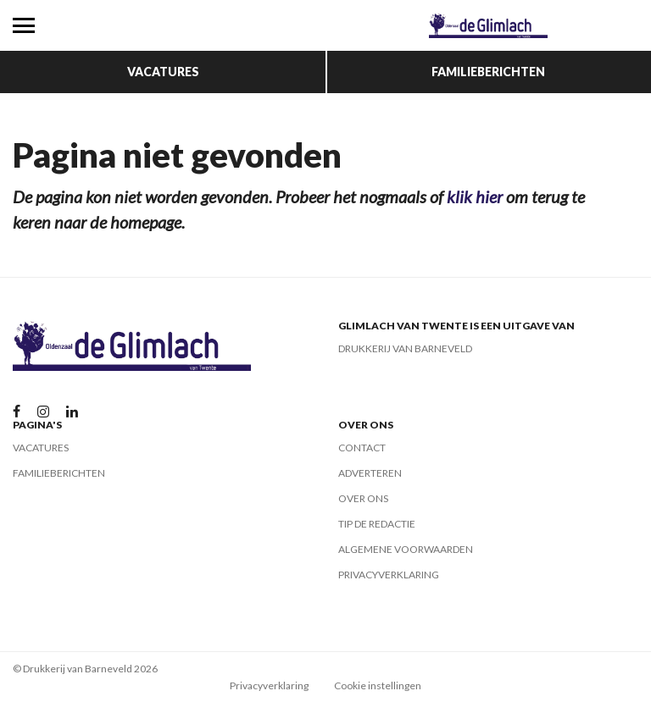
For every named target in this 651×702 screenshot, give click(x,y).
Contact (362, 447)
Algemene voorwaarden (405, 549)
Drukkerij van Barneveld (405, 348)
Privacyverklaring (388, 574)
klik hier (475, 196)
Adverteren (370, 473)
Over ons (363, 498)
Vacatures (163, 71)
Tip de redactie (376, 523)
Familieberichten (488, 71)
